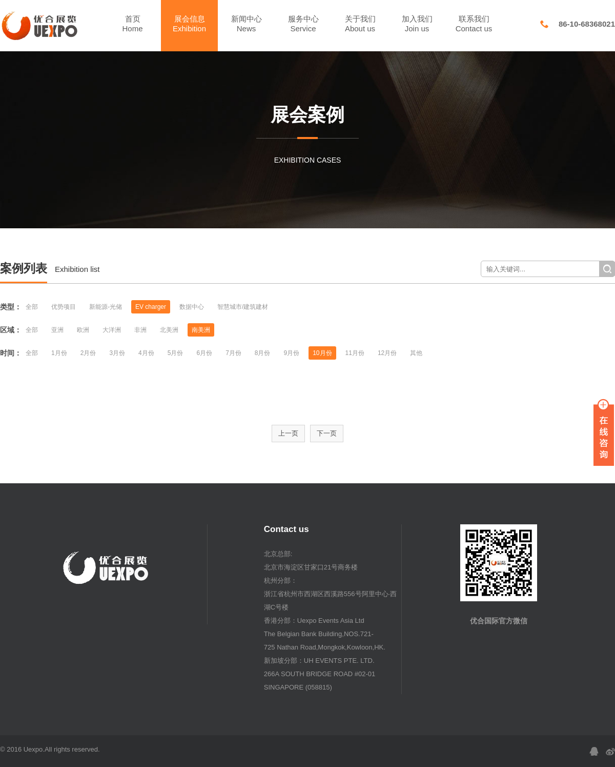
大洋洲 (111, 329)
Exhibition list (77, 269)
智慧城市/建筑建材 (242, 306)
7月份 (233, 353)
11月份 (354, 353)
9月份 (292, 353)
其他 (416, 353)
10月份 (322, 353)
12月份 (387, 353)
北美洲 (169, 329)
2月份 (88, 353)
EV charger (150, 306)
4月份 (146, 353)
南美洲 (201, 329)
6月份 (204, 353)
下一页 (327, 433)
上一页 (288, 433)
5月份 (175, 353)
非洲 (140, 329)
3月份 (117, 353)
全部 (32, 306)
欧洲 (83, 329)
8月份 (263, 353)
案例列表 (23, 268)
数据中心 (191, 306)
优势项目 (63, 306)
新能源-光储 (105, 306)
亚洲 (57, 329)
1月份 (59, 353)
